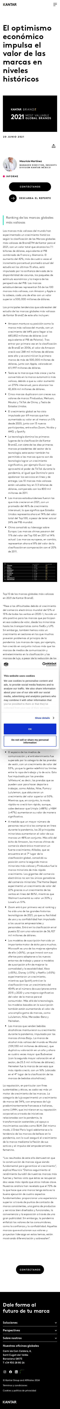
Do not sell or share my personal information (30, 741)
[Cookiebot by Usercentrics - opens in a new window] (42, 664)
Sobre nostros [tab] (12, 1338)
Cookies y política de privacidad (19, 1391)
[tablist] (30, 1350)
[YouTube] (22, 1372)
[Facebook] (10, 1372)
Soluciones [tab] (10, 1322)
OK (30, 729)
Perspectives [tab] (11, 1330)
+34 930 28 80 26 (14, 1363)
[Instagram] (5, 1372)
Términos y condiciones (15, 1385)
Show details (42, 718)
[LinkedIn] (16, 1372)
